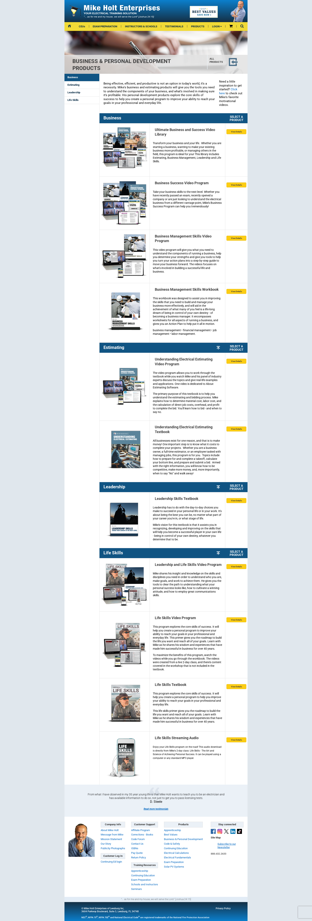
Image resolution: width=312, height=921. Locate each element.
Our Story (106, 843)
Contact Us (137, 843)
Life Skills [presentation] (73, 100)
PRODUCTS (197, 26)
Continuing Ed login (111, 861)
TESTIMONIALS (174, 26)
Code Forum (138, 839)
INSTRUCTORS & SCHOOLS (141, 26)
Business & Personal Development (183, 839)
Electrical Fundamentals (177, 857)
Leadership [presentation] (73, 92)
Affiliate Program (140, 830)
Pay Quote (137, 852)
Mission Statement (111, 839)
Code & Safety (172, 843)
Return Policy (138, 857)
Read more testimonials (156, 809)
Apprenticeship (139, 870)
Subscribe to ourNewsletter (226, 845)
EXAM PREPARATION (105, 26)
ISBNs (134, 848)
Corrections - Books (142, 834)
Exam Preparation (141, 879)
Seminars (136, 889)
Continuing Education (143, 875)
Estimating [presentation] (73, 84)
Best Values (170, 834)
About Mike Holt (110, 830)
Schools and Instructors (144, 884)
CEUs (82, 26)
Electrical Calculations (176, 852)
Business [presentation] (72, 77)
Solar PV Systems (174, 866)
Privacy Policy (223, 908)
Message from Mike (112, 834)
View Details (236, 132)
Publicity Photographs (113, 848)
